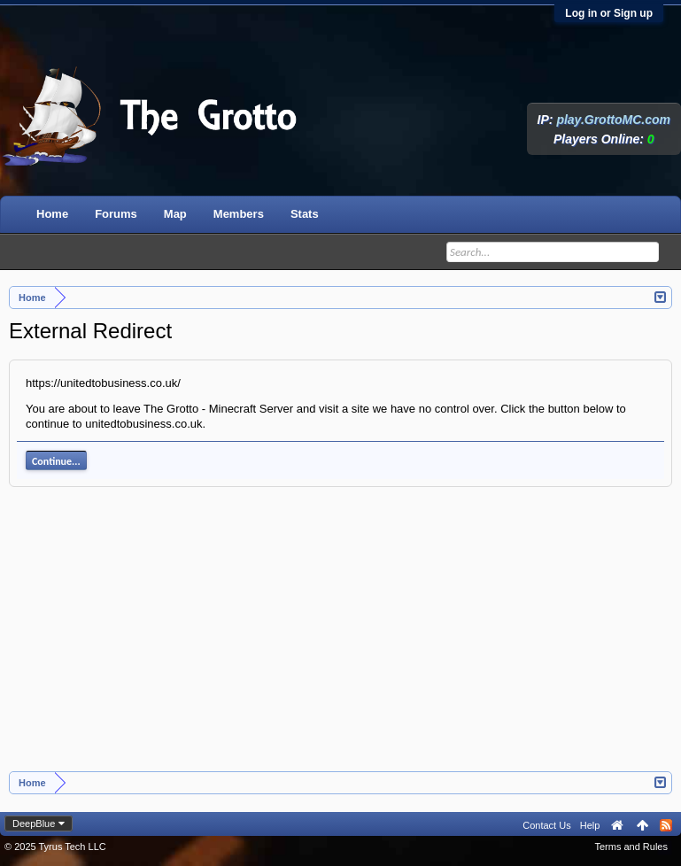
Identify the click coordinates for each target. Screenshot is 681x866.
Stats (304, 213)
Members (238, 213)
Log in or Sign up (609, 13)
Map (175, 213)
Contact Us (546, 825)
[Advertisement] (341, 638)
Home (52, 213)
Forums (116, 213)
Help (590, 825)
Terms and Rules (631, 846)
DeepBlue (33, 823)
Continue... (56, 461)
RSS (666, 825)
